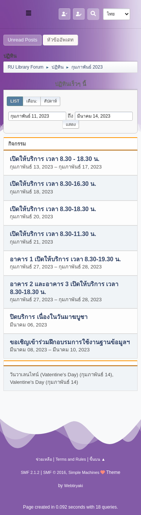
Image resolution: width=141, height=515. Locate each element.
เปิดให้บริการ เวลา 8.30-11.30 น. (53, 234)
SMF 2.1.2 (30, 472)
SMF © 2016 (54, 472)
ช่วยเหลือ (44, 459)
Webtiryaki (73, 485)
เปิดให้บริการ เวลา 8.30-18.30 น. (53, 209)
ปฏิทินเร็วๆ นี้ (70, 84)
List (14, 101)
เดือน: (31, 101)
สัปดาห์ (50, 101)
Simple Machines (83, 472)
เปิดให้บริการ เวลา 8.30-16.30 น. (53, 184)
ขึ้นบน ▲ (97, 459)
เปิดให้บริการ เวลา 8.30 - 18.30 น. (54, 159)
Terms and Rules (71, 459)
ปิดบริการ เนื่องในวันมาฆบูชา (48, 317)
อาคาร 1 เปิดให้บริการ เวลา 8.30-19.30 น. (65, 259)
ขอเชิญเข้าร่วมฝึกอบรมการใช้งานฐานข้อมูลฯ (70, 342)
